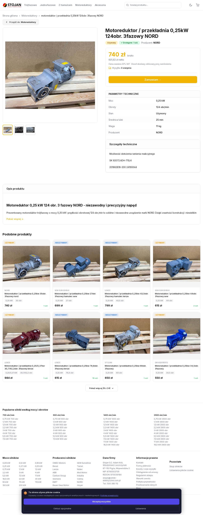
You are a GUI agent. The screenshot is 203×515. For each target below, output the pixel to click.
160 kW (6, 485)
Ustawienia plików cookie (181, 470)
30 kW (38, 479)
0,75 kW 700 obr (10, 419)
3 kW (21, 472)
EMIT (55, 482)
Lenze (56, 469)
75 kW (22, 482)
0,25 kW (6, 466)
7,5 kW (22, 475)
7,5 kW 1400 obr (110, 439)
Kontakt (139, 462)
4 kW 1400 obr (110, 433)
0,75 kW (6, 469)
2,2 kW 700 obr (10, 427)
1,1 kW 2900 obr (161, 422)
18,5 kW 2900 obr (162, 444)
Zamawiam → (152, 79)
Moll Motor (82, 472)
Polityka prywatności (145, 482)
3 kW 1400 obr (110, 430)
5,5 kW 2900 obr (161, 436)
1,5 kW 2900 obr (161, 424)
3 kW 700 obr (9, 430)
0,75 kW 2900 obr (162, 419)
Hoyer (80, 485)
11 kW (37, 475)
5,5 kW (6, 475)
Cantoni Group (59, 475)
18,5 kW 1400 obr (111, 444)
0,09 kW (6, 463)
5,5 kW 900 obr (60, 436)
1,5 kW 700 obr (9, 424)
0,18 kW (38, 463)
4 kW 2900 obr (161, 433)
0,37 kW (23, 466)
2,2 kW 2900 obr (161, 427)
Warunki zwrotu (143, 478)
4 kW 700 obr (9, 433)
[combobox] (152, 5)
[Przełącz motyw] (190, 5)
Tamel (80, 466)
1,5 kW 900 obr (60, 424)
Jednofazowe (48, 5)
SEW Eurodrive (84, 463)
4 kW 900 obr (59, 433)
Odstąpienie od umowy (147, 472)
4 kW (37, 472)
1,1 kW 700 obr (9, 422)
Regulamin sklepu (144, 475)
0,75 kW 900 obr (61, 419)
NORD (80, 482)
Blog (138, 488)
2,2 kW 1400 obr (110, 427)
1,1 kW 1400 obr (110, 422)
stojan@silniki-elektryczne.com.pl (112, 479)
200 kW (22, 485)
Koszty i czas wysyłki (146, 469)
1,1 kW (21, 469)
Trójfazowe (30, 5)
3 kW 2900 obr (161, 430)
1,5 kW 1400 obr (110, 424)
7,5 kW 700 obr (10, 439)
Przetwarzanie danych (146, 485)
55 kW (5, 482)
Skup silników (176, 466)
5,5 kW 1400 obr (110, 436)
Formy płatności (143, 466)
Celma (80, 479)
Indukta (80, 475)
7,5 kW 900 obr (60, 439)
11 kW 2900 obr (161, 442)
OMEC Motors (59, 463)
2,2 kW (6, 472)
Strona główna (10, 15)
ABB (54, 472)
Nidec (80, 469)
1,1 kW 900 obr (59, 422)
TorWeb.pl (123, 508)
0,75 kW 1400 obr (111, 419)
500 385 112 (112, 483)
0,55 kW (39, 466)
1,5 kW (38, 469)
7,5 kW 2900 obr (161, 439)
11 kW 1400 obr (110, 442)
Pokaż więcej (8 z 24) (101, 388)
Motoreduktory (83, 5)
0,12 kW (22, 463)
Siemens (57, 479)
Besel (55, 466)
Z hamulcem (65, 5)
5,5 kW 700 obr (10, 436)
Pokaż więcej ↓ (15, 219)
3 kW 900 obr (59, 430)
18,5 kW (6, 479)
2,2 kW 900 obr (60, 427)
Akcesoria (100, 5)
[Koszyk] (197, 5)
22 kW (22, 479)
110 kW (38, 482)
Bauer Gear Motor (61, 485)
